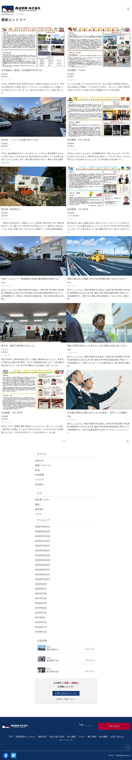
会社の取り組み (57, 736)
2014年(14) (41, 631)
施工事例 (92, 736)
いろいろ (39, 479)
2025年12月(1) (42, 540)
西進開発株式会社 (8, 14)
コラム (38, 513)
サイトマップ (66, 739)
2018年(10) (41, 612)
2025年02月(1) (42, 574)
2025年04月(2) (42, 564)
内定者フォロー (42, 499)
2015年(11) (41, 626)
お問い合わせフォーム (66, 693)
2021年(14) (41, 598)
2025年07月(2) (42, 555)
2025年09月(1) (42, 550)
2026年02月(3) (42, 531)
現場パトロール (42, 465)
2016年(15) (41, 622)
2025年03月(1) (42, 569)
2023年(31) (41, 588)
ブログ (82, 736)
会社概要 (103, 736)
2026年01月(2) (42, 536)
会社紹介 (39, 484)
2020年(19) (41, 603)
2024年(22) (41, 583)
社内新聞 (39, 474)
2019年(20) (41, 607)
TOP (11, 736)
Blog (37, 469)
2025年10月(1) (42, 545)
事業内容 (42, 736)
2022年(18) (41, 593)
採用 (37, 504)
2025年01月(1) (42, 579)
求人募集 (71, 736)
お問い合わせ (116, 736)
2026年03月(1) (42, 526)
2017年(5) (40, 617)
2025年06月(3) (42, 559)
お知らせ (39, 460)
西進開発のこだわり (25, 736)
